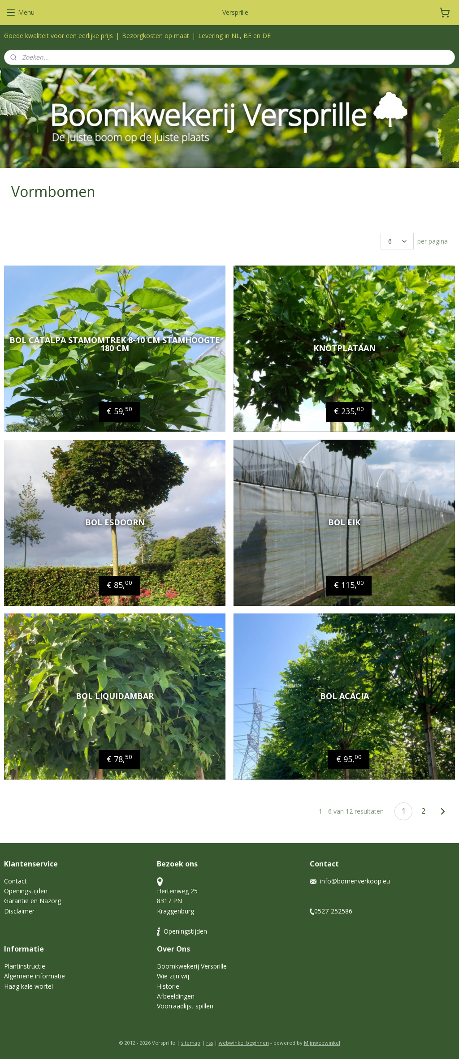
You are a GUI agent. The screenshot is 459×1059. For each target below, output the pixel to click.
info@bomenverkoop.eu (355, 881)
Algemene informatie (34, 976)
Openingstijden (26, 891)
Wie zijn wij (174, 976)
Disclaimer (19, 911)
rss (209, 1042)
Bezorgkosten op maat (155, 35)
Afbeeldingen (176, 996)
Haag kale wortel (28, 986)
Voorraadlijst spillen (185, 1006)
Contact (15, 881)
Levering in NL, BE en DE (234, 35)
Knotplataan (344, 348)
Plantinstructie (24, 966)
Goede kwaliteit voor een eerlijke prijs (58, 35)
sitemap (190, 1042)
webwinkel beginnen (244, 1042)
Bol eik (344, 522)
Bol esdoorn (115, 522)
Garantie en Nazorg (32, 900)
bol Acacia (344, 696)
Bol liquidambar (115, 696)
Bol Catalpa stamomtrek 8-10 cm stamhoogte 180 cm (114, 344)
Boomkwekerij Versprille (192, 966)
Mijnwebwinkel (322, 1042)
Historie (168, 986)
